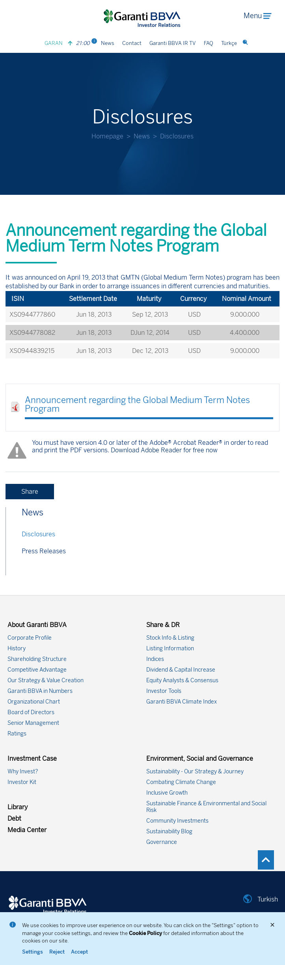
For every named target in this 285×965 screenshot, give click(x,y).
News (107, 43)
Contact (132, 43)
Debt (14, 818)
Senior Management (33, 723)
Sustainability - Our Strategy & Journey (195, 771)
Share (29, 491)
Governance (161, 842)
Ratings (16, 733)
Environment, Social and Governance (199, 758)
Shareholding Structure (37, 659)
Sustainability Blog (169, 831)
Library (17, 807)
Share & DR (163, 625)
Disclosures (38, 534)
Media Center (27, 830)
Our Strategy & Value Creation (45, 680)
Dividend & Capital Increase (180, 669)
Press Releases (44, 551)
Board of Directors (30, 712)
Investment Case (32, 758)
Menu (257, 15)
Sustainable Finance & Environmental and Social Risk (206, 807)
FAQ (208, 43)
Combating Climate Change (181, 782)
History (16, 648)
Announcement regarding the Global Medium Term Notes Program (137, 404)
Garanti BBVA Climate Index (181, 701)
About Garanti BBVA (37, 625)
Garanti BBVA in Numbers (40, 691)
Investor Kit (21, 782)
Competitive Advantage (37, 669)
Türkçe (229, 43)
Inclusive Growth (167, 793)
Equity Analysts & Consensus (182, 680)
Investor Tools (163, 691)
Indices (155, 659)
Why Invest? (22, 771)
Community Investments (177, 821)
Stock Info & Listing (170, 638)
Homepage (107, 136)
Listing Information (170, 648)
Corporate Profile (29, 638)
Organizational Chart (33, 701)
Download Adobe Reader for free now (163, 450)
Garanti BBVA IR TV (172, 43)
